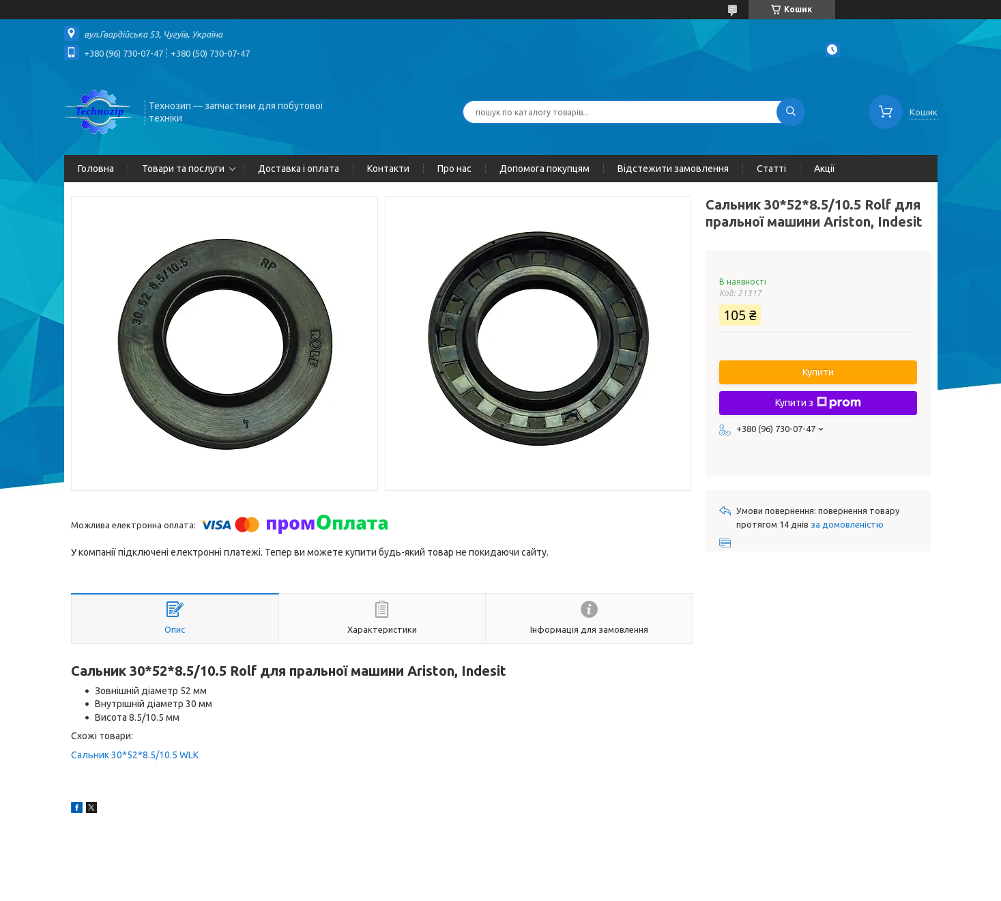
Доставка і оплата (298, 168)
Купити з (818, 403)
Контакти (388, 168)
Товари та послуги (183, 168)
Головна (96, 168)
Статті (771, 168)
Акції (824, 168)
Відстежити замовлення (673, 168)
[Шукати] (791, 112)
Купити (818, 372)
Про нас (454, 168)
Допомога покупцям (544, 168)
